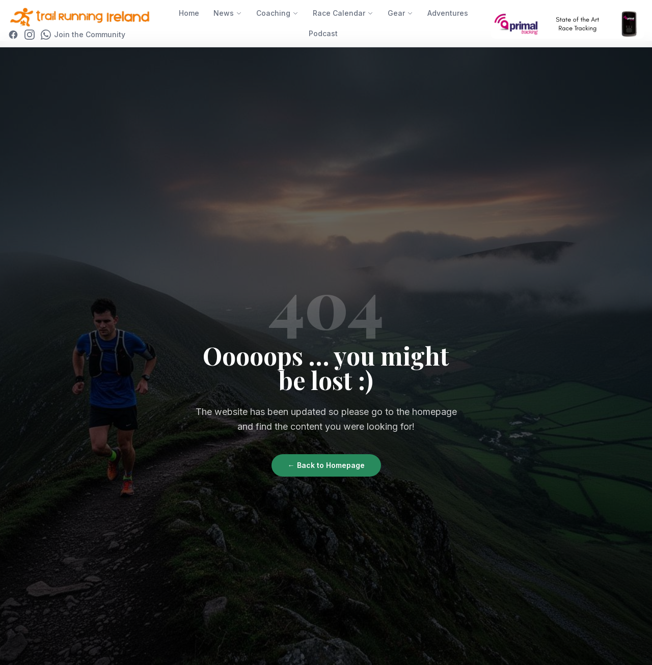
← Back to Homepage (326, 465)
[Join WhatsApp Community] (83, 35)
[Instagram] (29, 35)
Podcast (323, 33)
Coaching (277, 13)
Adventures (447, 13)
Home (189, 13)
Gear (400, 13)
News (227, 13)
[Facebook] (13, 35)
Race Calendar (343, 13)
